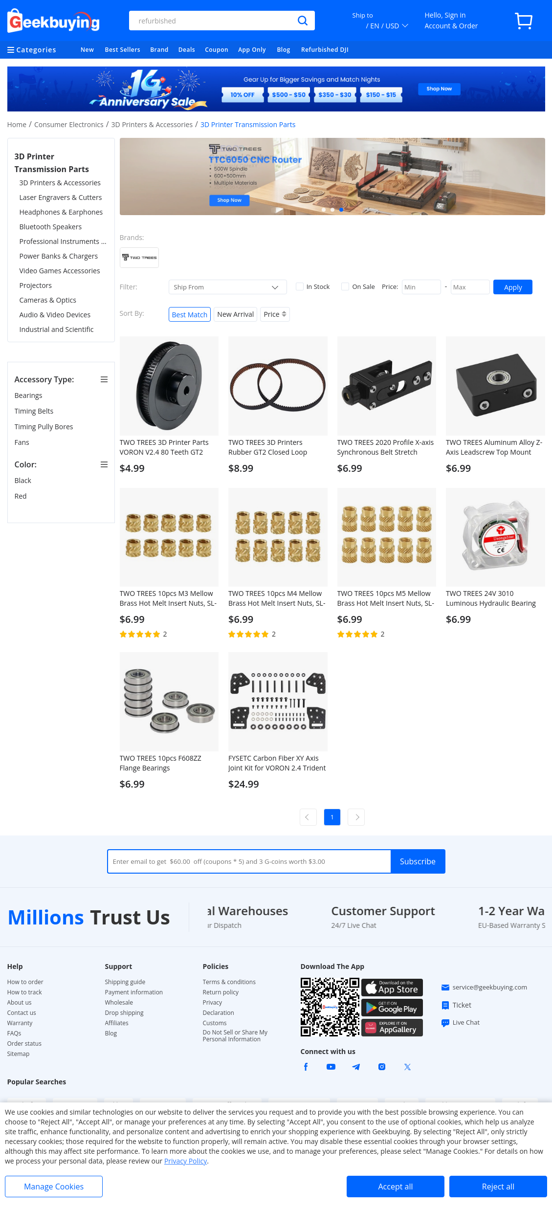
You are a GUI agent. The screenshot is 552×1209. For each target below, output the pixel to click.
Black (24, 480)
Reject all (498, 1186)
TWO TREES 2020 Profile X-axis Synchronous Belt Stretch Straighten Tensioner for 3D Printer (385, 447)
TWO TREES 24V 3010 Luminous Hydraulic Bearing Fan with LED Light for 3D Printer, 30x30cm (491, 598)
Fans (23, 442)
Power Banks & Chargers (59, 256)
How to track (24, 992)
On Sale (358, 286)
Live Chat (460, 1023)
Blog (283, 49)
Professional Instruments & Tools (64, 241)
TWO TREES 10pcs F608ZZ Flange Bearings (160, 762)
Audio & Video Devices (55, 314)
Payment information (134, 992)
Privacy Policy (185, 1160)
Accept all (395, 1186)
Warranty (20, 1023)
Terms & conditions (229, 982)
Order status (24, 1043)
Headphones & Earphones (61, 212)
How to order (25, 982)
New (87, 49)
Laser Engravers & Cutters (61, 197)
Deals (186, 49)
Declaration (218, 1013)
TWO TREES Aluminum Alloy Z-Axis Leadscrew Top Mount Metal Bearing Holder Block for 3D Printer (495, 447)
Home (17, 124)
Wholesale (119, 1002)
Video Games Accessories (60, 270)
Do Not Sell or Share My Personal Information (235, 1036)
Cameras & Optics (48, 300)
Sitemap (18, 1054)
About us (19, 1002)
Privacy (212, 1002)
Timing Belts (35, 411)
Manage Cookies (54, 1186)
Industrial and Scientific (57, 329)
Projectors (36, 285)
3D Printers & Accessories (152, 124)
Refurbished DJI (325, 49)
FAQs (14, 1033)
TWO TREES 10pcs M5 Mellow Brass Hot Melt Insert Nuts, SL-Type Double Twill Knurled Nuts (385, 598)
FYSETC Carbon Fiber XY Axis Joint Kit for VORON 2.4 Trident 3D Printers (277, 763)
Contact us (21, 1013)
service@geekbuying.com (484, 987)
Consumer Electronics (69, 124)
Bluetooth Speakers (51, 226)
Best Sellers (123, 49)
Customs (215, 1023)
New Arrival (235, 314)
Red (22, 496)
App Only (252, 49)
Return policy (221, 992)
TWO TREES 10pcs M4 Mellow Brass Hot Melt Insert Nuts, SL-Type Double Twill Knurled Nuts (276, 598)
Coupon (216, 49)
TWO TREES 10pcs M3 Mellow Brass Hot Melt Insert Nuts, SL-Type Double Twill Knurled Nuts (168, 598)
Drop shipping (124, 1013)
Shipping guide (125, 982)
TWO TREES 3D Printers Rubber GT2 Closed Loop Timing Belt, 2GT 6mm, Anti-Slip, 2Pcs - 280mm (272, 447)
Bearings (29, 395)
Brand (159, 49)
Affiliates (117, 1023)
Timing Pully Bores (45, 426)
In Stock (313, 286)
